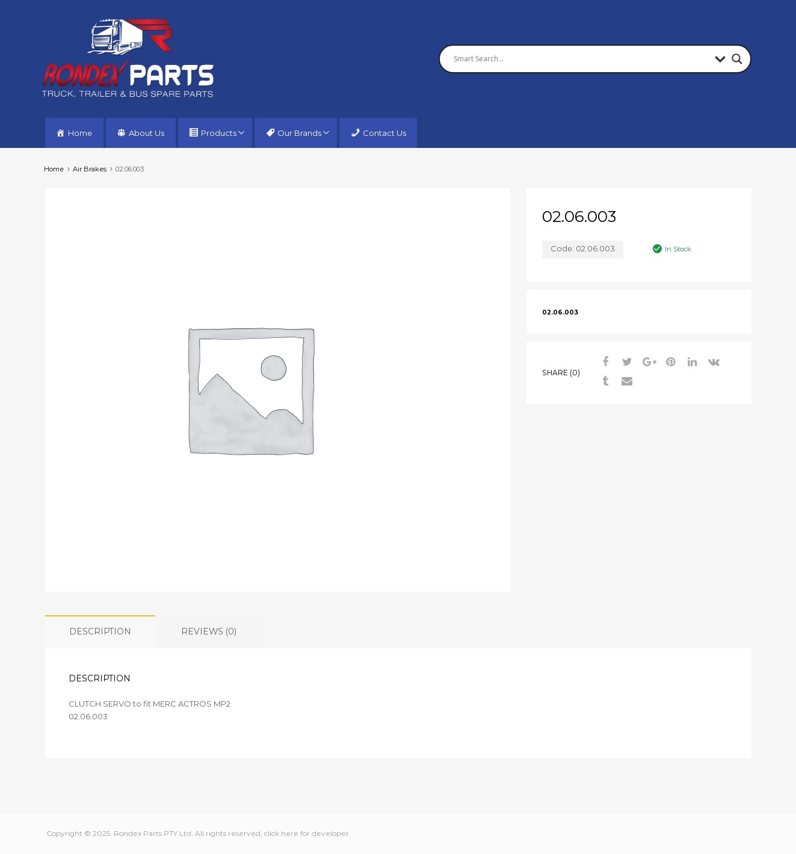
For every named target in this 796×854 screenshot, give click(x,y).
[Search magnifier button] (737, 59)
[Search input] (581, 59)
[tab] (100, 631)
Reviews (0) (208, 631)
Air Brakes (89, 169)
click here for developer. (307, 833)
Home (54, 169)
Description (100, 631)
